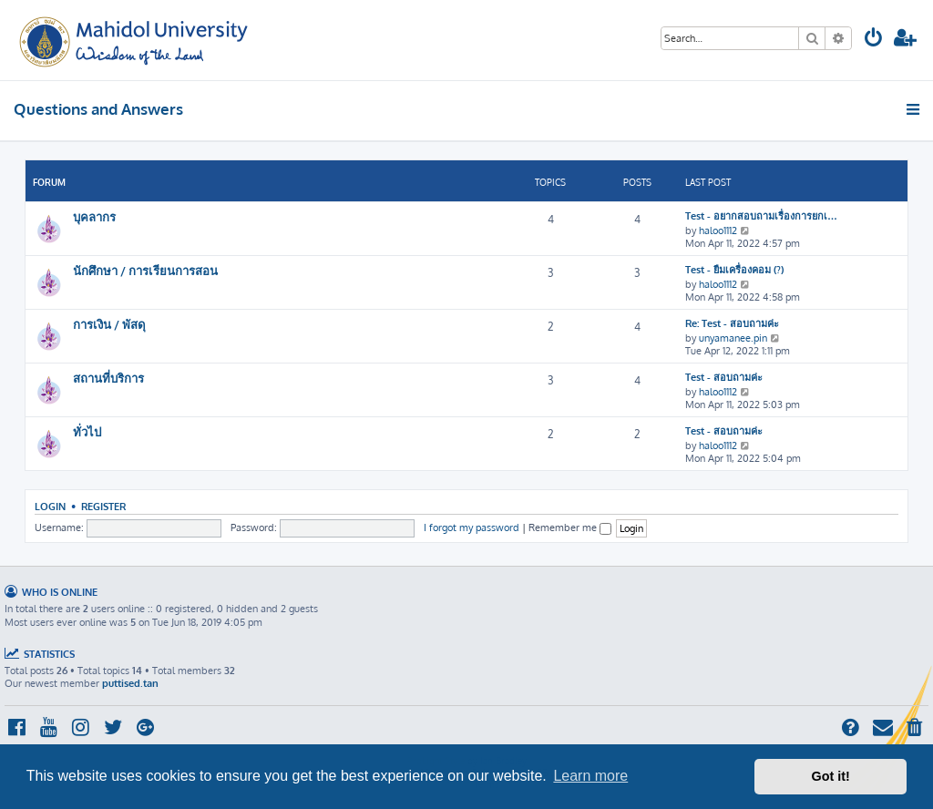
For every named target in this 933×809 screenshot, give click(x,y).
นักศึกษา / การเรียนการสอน (145, 270)
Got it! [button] (831, 776)
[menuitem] (874, 39)
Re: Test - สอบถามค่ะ (732, 323)
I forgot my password (471, 527)
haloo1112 (718, 230)
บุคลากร (94, 216)
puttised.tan (130, 683)
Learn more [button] (590, 775)
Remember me (569, 527)
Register (103, 506)
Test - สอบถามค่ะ (724, 377)
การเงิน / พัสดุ (109, 324)
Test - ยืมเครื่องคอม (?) (734, 269)
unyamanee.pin (733, 338)
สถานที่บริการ (108, 377)
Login (50, 506)
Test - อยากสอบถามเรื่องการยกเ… (761, 216)
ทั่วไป (87, 431)
